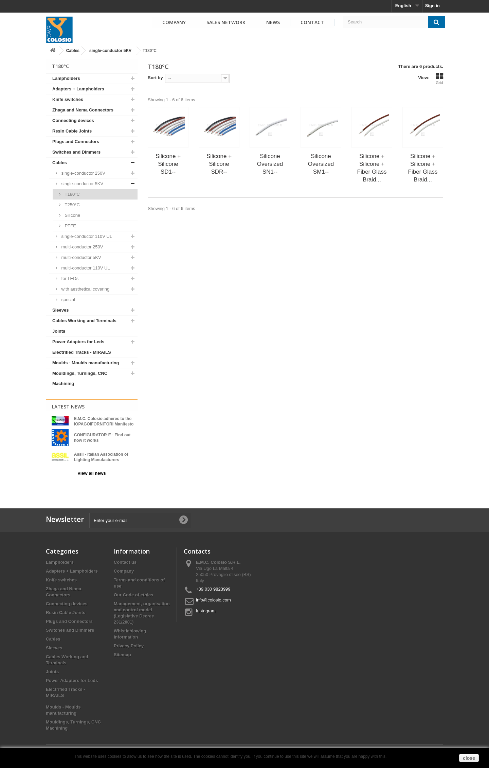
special (67, 299)
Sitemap (122, 651)
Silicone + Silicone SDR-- (219, 164)
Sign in (432, 5)
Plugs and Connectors (75, 141)
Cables (72, 50)
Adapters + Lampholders (78, 88)
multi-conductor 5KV (80, 257)
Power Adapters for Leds (78, 341)
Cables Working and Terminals (84, 320)
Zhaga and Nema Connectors (82, 109)
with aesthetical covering (84, 289)
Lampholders (66, 78)
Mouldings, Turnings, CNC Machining (79, 378)
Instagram (206, 607)
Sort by (155, 77)
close (469, 758)
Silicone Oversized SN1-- (270, 164)
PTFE (70, 225)
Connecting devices (73, 120)
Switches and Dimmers (76, 152)
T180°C (72, 194)
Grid (439, 78)
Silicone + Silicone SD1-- (168, 164)
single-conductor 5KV (110, 50)
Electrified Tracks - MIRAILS (81, 352)
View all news (91, 473)
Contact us (125, 559)
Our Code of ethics (133, 591)
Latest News (68, 406)
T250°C (72, 204)
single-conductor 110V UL (86, 236)
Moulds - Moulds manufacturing (85, 362)
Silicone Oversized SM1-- (321, 164)
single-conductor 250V (82, 173)
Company (174, 22)
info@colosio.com (213, 596)
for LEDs (69, 278)
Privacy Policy (129, 642)
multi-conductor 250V (81, 246)
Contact (312, 22)
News (273, 22)
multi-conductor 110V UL (85, 267)
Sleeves (60, 310)
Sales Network (226, 22)
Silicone (72, 215)
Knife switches (67, 99)
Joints (58, 331)
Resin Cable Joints (72, 131)
